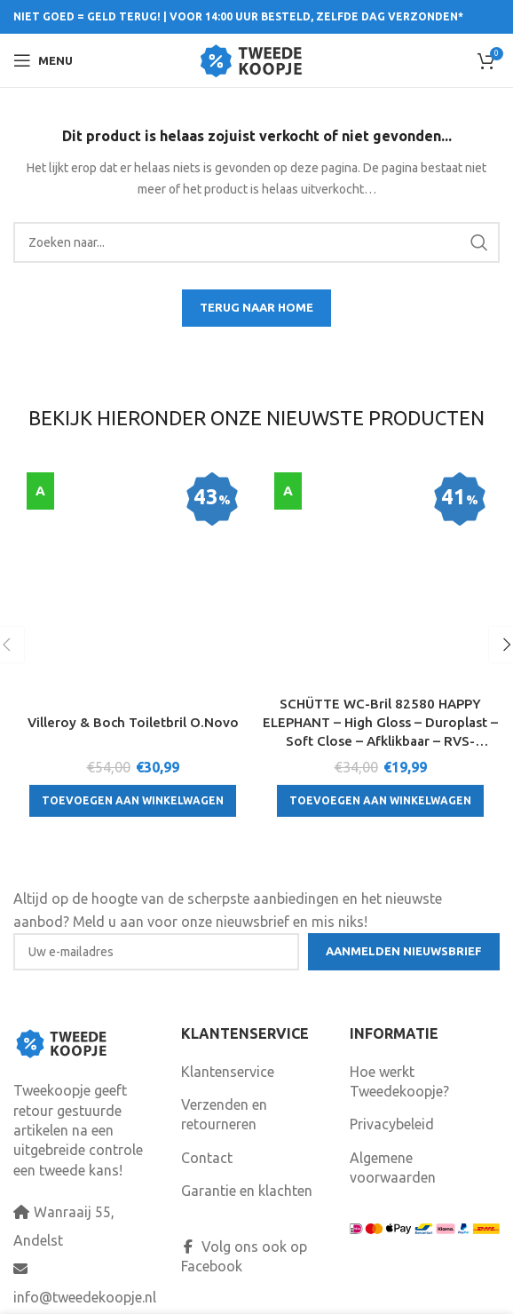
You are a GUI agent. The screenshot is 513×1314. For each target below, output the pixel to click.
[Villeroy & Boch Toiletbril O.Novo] (133, 492)
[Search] (256, 242)
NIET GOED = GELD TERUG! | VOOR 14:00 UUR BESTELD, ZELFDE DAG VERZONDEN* (238, 16)
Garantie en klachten (246, 1158)
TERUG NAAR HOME (256, 307)
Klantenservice (227, 1038)
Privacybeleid (392, 1091)
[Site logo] (257, 59)
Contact (207, 1125)
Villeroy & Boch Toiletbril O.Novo (133, 550)
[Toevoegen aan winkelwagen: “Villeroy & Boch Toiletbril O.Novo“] (132, 629)
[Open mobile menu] (43, 60)
